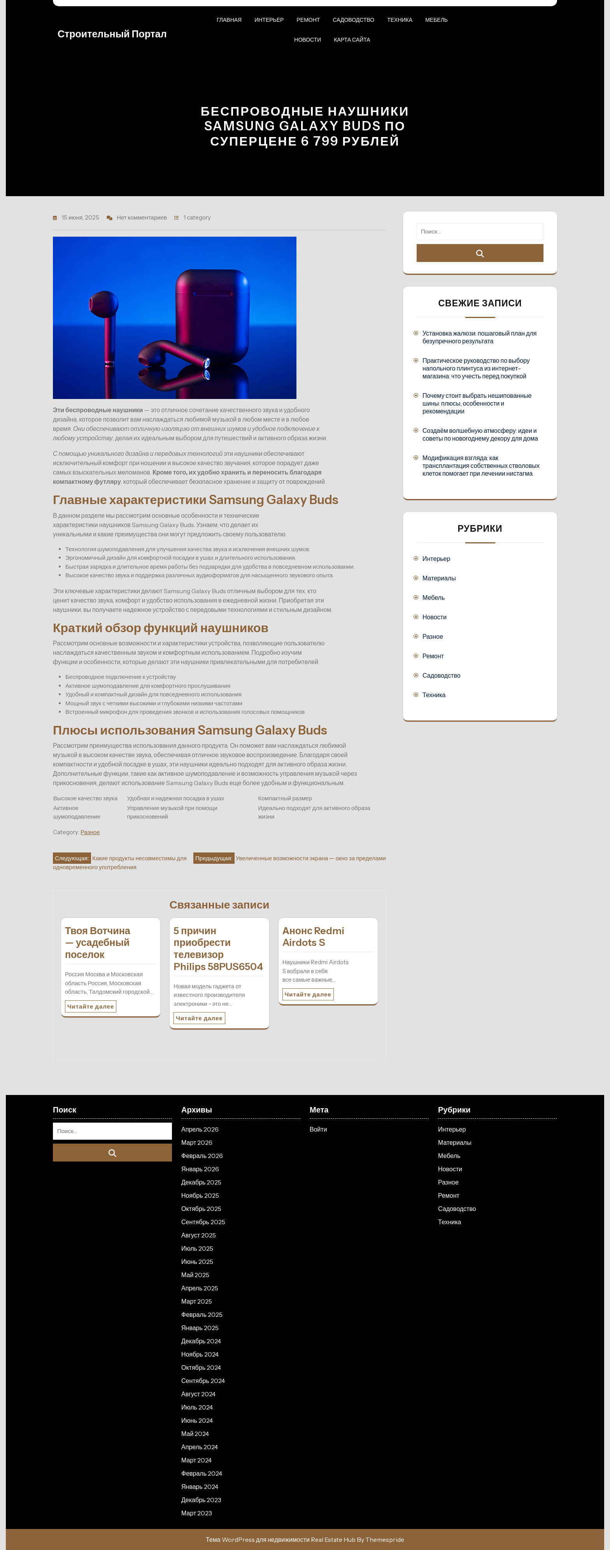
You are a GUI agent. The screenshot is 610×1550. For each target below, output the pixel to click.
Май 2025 (195, 1275)
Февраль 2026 (202, 1156)
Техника (399, 19)
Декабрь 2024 (201, 1341)
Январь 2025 (200, 1328)
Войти (318, 1129)
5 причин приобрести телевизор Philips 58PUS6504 (218, 948)
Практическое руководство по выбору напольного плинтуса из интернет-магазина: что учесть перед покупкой (476, 368)
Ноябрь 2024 (200, 1354)
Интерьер (269, 19)
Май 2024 (195, 1434)
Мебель (436, 19)
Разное (90, 832)
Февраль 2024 (201, 1473)
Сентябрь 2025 (203, 1222)
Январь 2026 (200, 1169)
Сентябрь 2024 (203, 1381)
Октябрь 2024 (201, 1367)
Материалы (439, 578)
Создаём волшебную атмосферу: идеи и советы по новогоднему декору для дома (480, 434)
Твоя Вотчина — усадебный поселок (97, 943)
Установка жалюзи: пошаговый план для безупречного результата (479, 337)
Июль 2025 (197, 1248)
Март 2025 (196, 1301)
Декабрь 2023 (201, 1500)
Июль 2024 (197, 1407)
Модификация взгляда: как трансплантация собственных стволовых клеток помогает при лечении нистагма (481, 465)
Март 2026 (196, 1142)
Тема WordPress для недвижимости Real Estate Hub (281, 1539)
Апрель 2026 (200, 1129)
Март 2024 (196, 1460)
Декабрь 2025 (201, 1182)
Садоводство (353, 19)
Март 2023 (196, 1513)
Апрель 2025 (199, 1288)
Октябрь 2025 (201, 1209)
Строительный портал (112, 34)
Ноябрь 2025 (200, 1195)
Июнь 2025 (197, 1261)
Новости (307, 39)
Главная (229, 19)
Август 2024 (198, 1394)
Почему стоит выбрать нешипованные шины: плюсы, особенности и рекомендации (476, 403)
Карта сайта (352, 39)
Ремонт (308, 19)
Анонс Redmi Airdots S (313, 937)
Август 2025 (198, 1235)
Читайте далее (90, 1006)
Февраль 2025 (202, 1314)
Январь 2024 (199, 1486)
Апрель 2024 (199, 1447)
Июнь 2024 (197, 1420)
